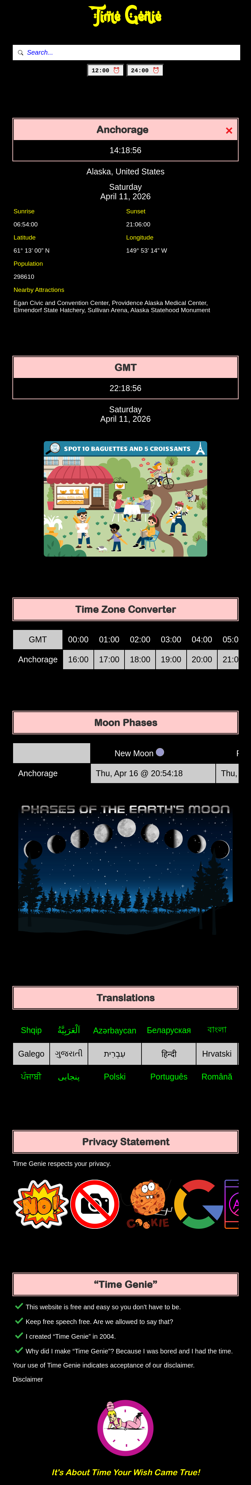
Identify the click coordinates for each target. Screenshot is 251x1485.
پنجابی (69, 1076)
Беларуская (169, 1030)
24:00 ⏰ (145, 70)
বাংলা (217, 1029)
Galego (31, 1053)
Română (216, 1076)
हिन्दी (168, 1054)
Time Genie (125, 16)
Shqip (31, 1030)
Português (169, 1076)
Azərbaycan (114, 1030)
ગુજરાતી (69, 1053)
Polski (115, 1076)
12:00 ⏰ (106, 70)
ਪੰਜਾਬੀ (31, 1076)
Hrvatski (217, 1053)
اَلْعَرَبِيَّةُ (69, 1030)
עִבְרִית (115, 1053)
